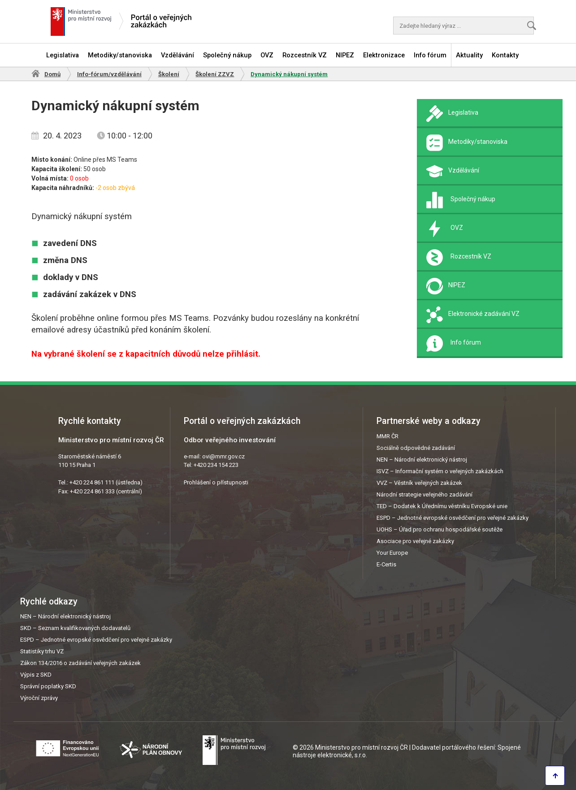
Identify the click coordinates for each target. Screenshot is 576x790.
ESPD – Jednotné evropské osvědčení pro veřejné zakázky (452, 517)
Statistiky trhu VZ (42, 651)
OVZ (266, 55)
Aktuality (469, 55)
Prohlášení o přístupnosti (216, 482)
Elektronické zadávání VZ (484, 313)
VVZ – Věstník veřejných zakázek (419, 482)
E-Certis (386, 564)
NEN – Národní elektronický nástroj (422, 459)
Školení (168, 74)
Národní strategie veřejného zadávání (424, 494)
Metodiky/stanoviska (120, 55)
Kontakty (505, 55)
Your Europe (392, 552)
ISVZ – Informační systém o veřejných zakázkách (440, 471)
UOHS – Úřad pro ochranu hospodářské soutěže (439, 529)
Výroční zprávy (39, 698)
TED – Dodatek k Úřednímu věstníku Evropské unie (442, 506)
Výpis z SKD (36, 674)
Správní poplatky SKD (48, 686)
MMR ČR (387, 436)
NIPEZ (345, 55)
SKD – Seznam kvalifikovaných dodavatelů (75, 628)
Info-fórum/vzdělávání (109, 74)
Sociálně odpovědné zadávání (416, 448)
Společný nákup (227, 55)
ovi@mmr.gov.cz (223, 456)
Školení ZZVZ (214, 74)
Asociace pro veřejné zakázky (415, 541)
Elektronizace (384, 55)
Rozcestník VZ (304, 55)
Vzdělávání (177, 55)
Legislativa (62, 55)
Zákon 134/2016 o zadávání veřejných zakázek (80, 663)
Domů (52, 74)
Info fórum (430, 55)
